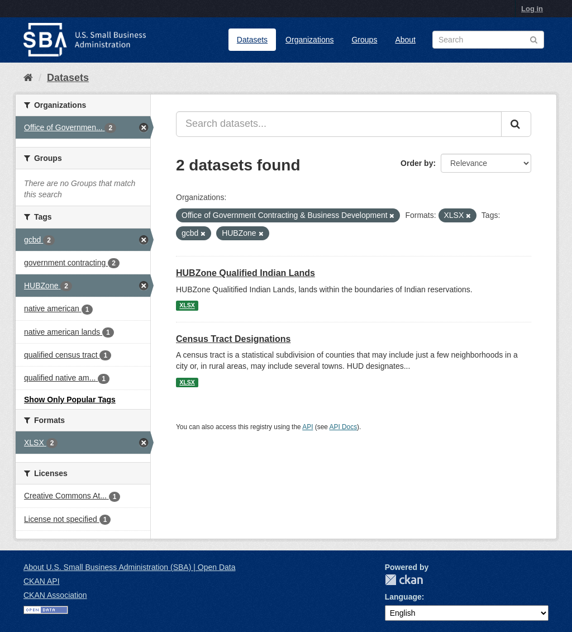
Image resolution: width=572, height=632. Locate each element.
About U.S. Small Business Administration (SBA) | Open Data (129, 567)
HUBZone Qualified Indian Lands (245, 273)
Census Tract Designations (233, 339)
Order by (417, 163)
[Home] (28, 77)
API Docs (344, 427)
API (307, 427)
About (405, 39)
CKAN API (41, 581)
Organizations (309, 39)
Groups (364, 39)
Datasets (252, 39)
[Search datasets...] (339, 124)
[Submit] (516, 124)
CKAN (404, 580)
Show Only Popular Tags (70, 399)
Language (403, 596)
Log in (532, 8)
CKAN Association (55, 595)
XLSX (186, 305)
